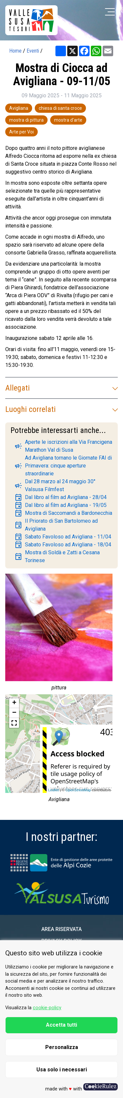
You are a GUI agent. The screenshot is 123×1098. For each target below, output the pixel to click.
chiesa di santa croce (60, 108)
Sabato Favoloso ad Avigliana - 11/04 (62, 537)
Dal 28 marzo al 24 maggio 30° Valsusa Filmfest (54, 485)
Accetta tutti (61, 1025)
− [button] (14, 713)
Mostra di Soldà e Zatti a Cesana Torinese (57, 556)
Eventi (33, 51)
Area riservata (61, 929)
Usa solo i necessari (61, 1069)
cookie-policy (47, 1008)
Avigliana (18, 108)
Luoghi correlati (61, 409)
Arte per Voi (21, 131)
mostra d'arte (68, 120)
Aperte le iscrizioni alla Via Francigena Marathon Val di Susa (63, 446)
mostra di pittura (26, 120)
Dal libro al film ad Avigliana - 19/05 (60, 505)
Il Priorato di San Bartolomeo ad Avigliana (56, 525)
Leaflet (53, 790)
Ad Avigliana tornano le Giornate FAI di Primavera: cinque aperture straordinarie (63, 466)
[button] (14, 723)
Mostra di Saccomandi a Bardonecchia (63, 513)
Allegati (61, 388)
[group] (59, 634)
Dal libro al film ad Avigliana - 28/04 (60, 497)
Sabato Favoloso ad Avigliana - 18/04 (62, 545)
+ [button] (14, 703)
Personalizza (61, 1047)
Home (15, 51)
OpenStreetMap (78, 790)
